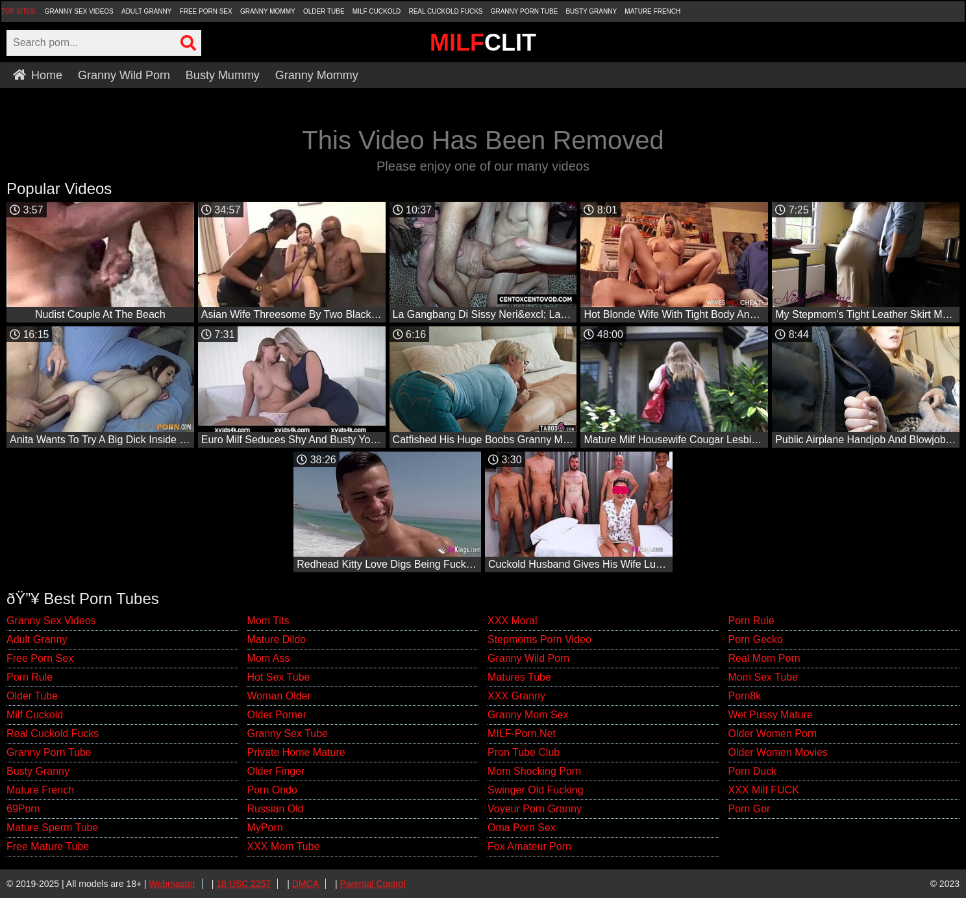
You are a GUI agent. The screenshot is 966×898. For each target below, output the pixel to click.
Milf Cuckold (377, 11)
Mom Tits (268, 620)
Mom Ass (268, 658)
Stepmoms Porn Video (539, 639)
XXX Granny (516, 695)
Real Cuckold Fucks (445, 11)
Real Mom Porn (764, 658)
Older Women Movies (778, 752)
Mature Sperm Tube (52, 827)
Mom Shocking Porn (534, 771)
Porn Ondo (272, 789)
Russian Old (275, 808)
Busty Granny (591, 11)
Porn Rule (29, 677)
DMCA (305, 884)
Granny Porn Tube (524, 11)
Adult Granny (146, 11)
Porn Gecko (755, 639)
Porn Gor (749, 808)
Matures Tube (519, 677)
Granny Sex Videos (79, 11)
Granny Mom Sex (528, 714)
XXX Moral (512, 620)
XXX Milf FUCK (763, 789)
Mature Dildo (276, 639)
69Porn (23, 808)
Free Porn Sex (206, 11)
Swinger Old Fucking (536, 789)
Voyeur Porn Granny (535, 808)
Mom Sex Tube (763, 677)
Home (37, 75)
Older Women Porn (772, 733)
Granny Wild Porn (124, 75)
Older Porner (277, 714)
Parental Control (372, 884)
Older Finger (276, 771)
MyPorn (265, 827)
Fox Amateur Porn (529, 846)
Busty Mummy (223, 75)
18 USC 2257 (243, 884)
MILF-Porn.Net (522, 733)
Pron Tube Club (524, 752)
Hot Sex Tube (278, 677)
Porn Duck (752, 771)
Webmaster (172, 884)
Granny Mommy (267, 11)
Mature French (652, 11)
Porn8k (745, 695)
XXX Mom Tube (283, 846)
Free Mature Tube (47, 846)
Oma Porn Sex (522, 827)
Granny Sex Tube (287, 733)
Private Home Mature (296, 752)
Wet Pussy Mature (770, 714)
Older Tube (324, 11)
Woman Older (279, 695)
